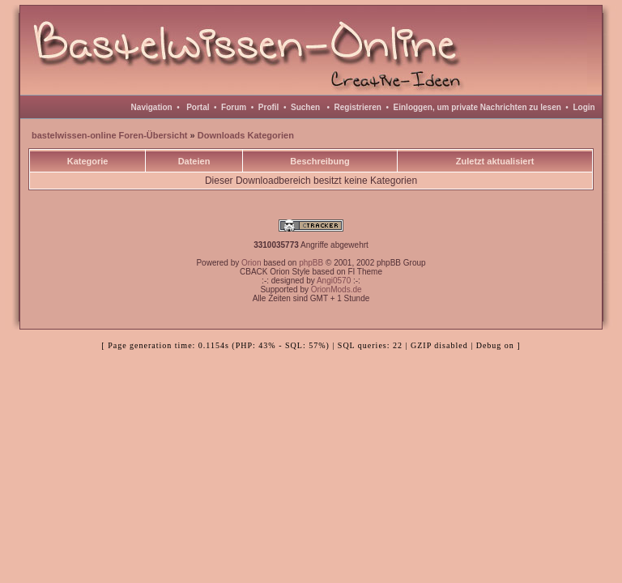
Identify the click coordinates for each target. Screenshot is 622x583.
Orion (251, 262)
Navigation (152, 107)
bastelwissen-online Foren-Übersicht (110, 135)
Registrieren (357, 107)
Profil (268, 107)
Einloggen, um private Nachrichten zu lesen (477, 107)
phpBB (311, 262)
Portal (197, 107)
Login (583, 107)
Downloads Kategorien (246, 135)
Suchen (305, 107)
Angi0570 (334, 280)
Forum (233, 107)
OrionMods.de (336, 289)
